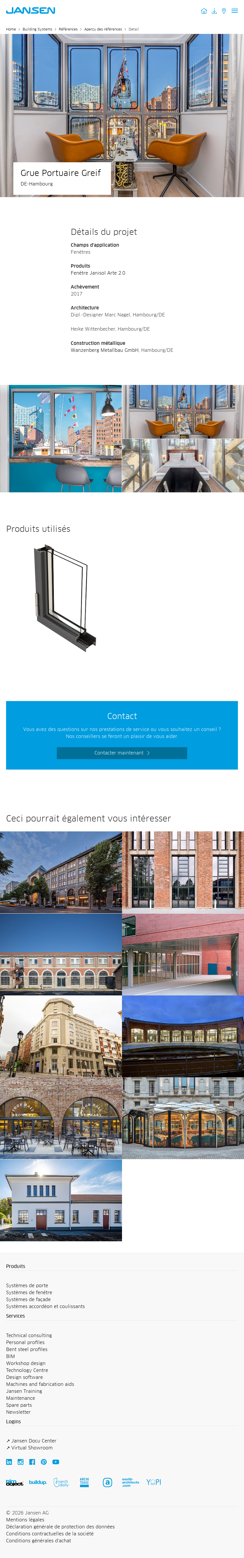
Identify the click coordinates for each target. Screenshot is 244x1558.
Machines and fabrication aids (40, 1384)
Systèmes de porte (27, 1285)
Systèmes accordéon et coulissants (45, 1306)
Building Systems (37, 29)
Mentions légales (25, 1520)
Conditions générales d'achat (38, 1541)
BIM (10, 1356)
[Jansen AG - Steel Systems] (61, 388)
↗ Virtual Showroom (29, 1448)
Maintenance (20, 1398)
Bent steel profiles (27, 1349)
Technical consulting (29, 1335)
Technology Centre (27, 1370)
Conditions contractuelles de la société (50, 1534)
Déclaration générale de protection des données (60, 1527)
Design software (24, 1377)
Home (11, 29)
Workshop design (25, 1363)
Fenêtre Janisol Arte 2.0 (98, 273)
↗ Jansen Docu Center (31, 1441)
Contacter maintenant (118, 753)
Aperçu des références (103, 29)
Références (68, 29)
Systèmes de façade (28, 1299)
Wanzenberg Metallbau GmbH (105, 350)
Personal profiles (25, 1342)
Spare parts (19, 1405)
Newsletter (18, 1412)
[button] (122, 1266)
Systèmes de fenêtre (29, 1292)
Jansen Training (24, 1391)
